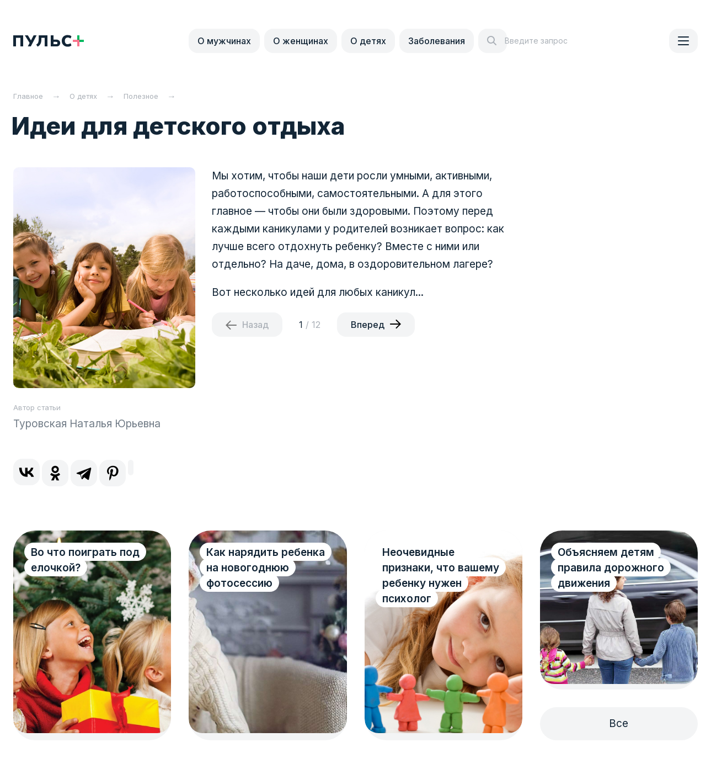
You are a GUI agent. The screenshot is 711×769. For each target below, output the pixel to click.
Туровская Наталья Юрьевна (87, 423)
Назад (255, 324)
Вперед (367, 324)
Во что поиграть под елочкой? (85, 560)
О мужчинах (224, 40)
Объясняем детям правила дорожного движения (611, 568)
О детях (368, 40)
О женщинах (300, 40)
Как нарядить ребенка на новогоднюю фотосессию (265, 568)
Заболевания (436, 40)
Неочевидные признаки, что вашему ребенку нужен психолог (440, 575)
